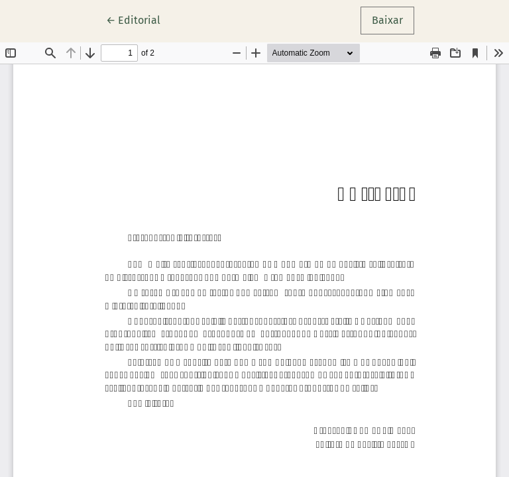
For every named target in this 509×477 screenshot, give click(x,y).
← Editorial (139, 19)
